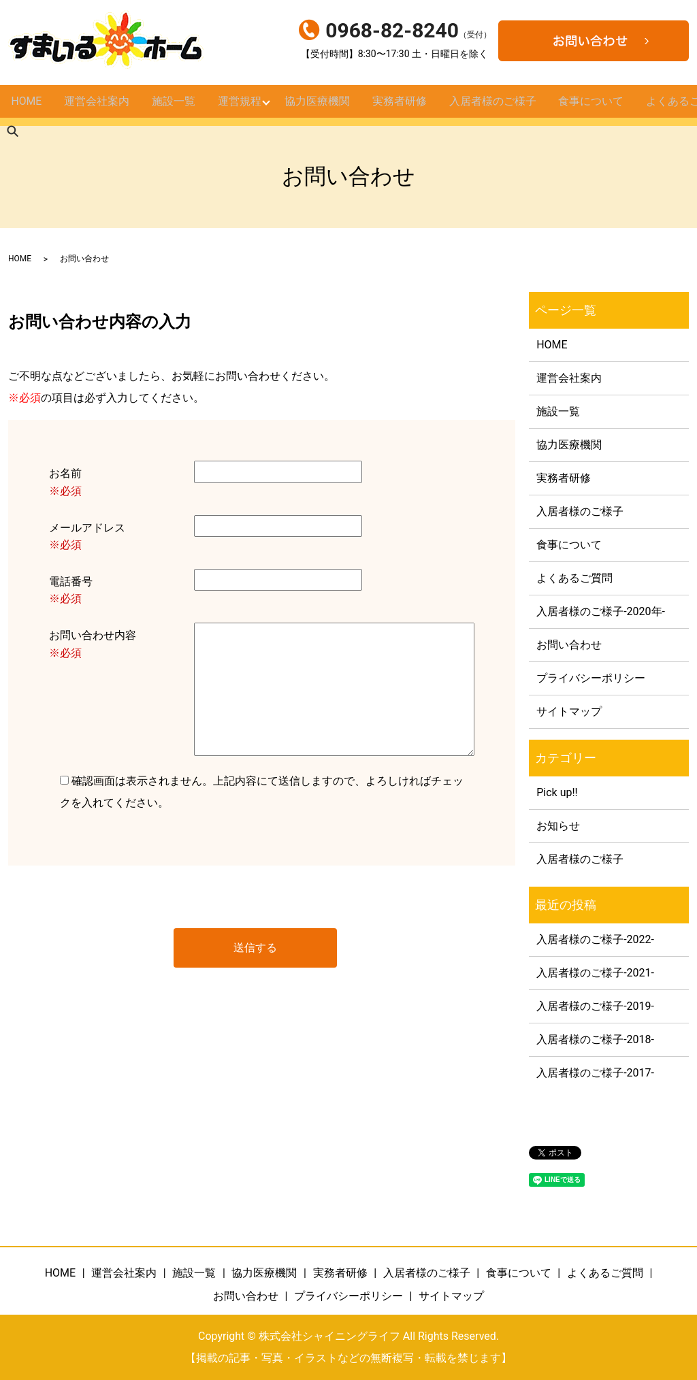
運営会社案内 (96, 105)
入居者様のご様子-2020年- (600, 611)
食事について (583, 105)
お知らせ (558, 825)
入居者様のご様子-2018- (595, 1039)
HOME (26, 105)
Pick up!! (557, 792)
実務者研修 (396, 105)
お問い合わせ (569, 644)
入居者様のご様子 (487, 105)
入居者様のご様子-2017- (595, 1072)
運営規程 (236, 105)
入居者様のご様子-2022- (595, 939)
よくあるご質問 (574, 578)
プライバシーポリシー (590, 678)
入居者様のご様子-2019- (595, 1006)
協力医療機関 (315, 105)
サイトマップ (569, 711)
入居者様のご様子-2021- (595, 972)
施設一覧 (171, 105)
